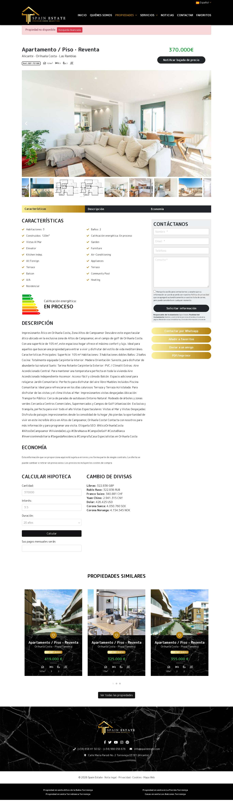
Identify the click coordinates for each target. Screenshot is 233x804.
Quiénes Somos (101, 15)
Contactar (185, 15)
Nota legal (111, 777)
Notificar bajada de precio (181, 60)
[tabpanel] (53, 634)
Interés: (27, 500)
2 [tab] (116, 683)
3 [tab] (120, 683)
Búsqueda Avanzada (70, 30)
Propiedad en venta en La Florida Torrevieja (165, 789)
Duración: (28, 515)
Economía (157, 209)
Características (35, 209)
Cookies (137, 777)
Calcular (52, 533)
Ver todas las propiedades (116, 695)
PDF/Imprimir (181, 355)
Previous (26, 123)
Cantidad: (28, 486)
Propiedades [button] (126, 15)
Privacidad (124, 777)
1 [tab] (113, 683)
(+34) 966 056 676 (114, 749)
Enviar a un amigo (181, 347)
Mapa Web (149, 777)
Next (207, 123)
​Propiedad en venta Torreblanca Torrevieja (68, 794)
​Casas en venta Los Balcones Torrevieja (165, 794)
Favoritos (203, 15)
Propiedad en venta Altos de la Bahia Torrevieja (68, 789)
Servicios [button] (149, 15)
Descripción (96, 209)
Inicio (82, 15)
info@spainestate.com (147, 749)
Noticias (167, 15)
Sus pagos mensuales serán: (39, 541)
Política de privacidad (200, 294)
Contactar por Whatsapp (181, 331)
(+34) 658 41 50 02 (89, 749)
